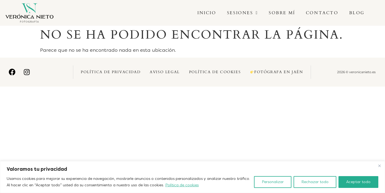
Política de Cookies (215, 72)
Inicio (206, 13)
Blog (357, 13)
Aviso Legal (165, 72)
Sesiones (242, 13)
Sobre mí (282, 13)
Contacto (322, 13)
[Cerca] (379, 165)
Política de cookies (182, 185)
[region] (192, 177)
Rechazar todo (315, 182)
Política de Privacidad (110, 72)
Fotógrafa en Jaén (276, 72)
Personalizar (273, 182)
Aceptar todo (358, 182)
